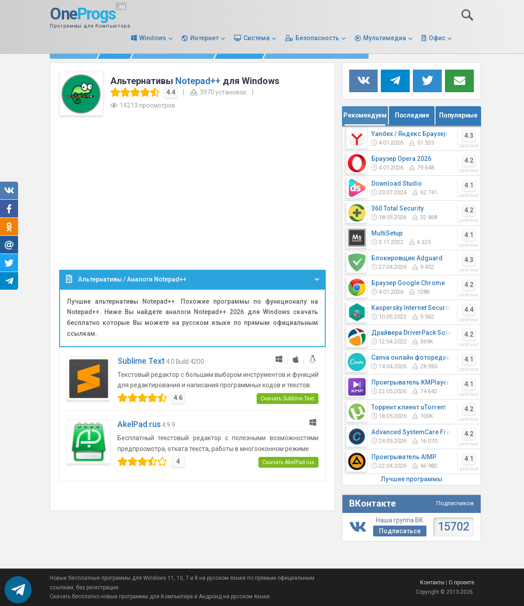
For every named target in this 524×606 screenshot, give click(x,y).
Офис (437, 38)
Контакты (432, 582)
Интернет (204, 38)
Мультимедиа (384, 38)
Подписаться (400, 531)
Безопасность (317, 38)
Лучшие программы (411, 479)
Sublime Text (141, 361)
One (83, 14)
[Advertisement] (192, 190)
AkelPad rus (139, 424)
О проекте (461, 582)
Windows (152, 38)
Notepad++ (197, 80)
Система (256, 38)
